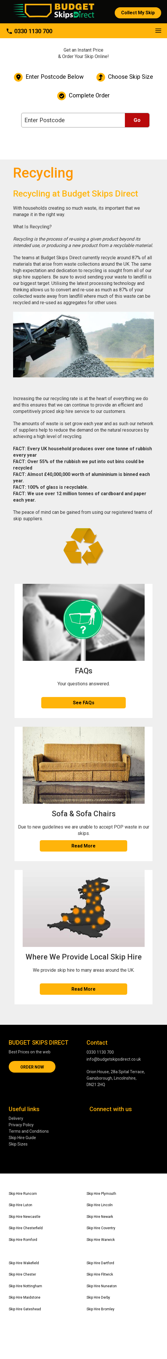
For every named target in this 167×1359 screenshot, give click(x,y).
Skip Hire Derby (98, 1297)
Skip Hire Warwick (101, 1240)
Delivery (16, 1118)
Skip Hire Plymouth (101, 1194)
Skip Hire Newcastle (24, 1217)
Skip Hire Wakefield (24, 1263)
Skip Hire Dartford (100, 1263)
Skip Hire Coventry (101, 1228)
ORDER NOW (32, 1067)
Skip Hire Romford (23, 1240)
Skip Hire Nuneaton (102, 1286)
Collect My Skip (138, 12)
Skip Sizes (18, 1144)
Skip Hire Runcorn (23, 1194)
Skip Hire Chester (22, 1274)
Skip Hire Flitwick (100, 1274)
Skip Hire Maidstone (24, 1297)
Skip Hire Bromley (100, 1309)
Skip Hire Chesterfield (26, 1228)
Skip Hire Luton (20, 1205)
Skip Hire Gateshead (25, 1309)
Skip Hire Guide (22, 1137)
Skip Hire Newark (100, 1217)
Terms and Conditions (29, 1131)
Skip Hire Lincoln (100, 1205)
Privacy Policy (21, 1124)
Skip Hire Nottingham (25, 1286)
